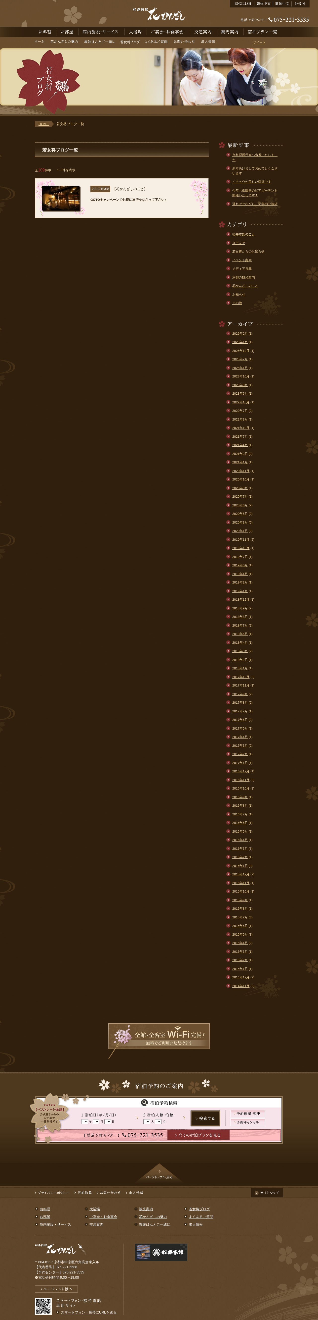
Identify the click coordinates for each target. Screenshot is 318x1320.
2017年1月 (240, 763)
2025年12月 (240, 351)
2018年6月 (240, 634)
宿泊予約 (263, 32)
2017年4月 (240, 737)
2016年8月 (240, 805)
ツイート (259, 42)
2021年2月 (240, 454)
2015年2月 (240, 960)
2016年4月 (240, 840)
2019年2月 (240, 582)
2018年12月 (240, 599)
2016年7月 (240, 814)
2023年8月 (240, 385)
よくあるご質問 (156, 42)
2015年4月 (240, 943)
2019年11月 (240, 539)
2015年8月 (240, 908)
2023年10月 (240, 376)
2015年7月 (240, 917)
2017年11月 (240, 685)
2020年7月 (240, 496)
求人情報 (208, 42)
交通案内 (203, 32)
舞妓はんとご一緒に (100, 42)
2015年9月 (240, 900)
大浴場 (136, 32)
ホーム (41, 42)
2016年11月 (240, 780)
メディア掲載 (242, 268)
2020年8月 (240, 488)
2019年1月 (240, 591)
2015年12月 (240, 874)
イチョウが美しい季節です (251, 182)
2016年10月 (240, 788)
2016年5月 (240, 831)
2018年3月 (240, 651)
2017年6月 (240, 720)
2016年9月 (240, 797)
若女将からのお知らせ (248, 251)
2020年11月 (240, 471)
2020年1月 (240, 531)
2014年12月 (240, 977)
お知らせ (238, 294)
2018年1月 (240, 668)
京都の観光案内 (243, 277)
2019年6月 (240, 565)
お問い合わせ (184, 42)
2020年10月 (240, 479)
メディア (238, 243)
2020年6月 (240, 505)
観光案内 (230, 32)
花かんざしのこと (245, 286)
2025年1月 (240, 368)
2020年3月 (240, 522)
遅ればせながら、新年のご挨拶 (255, 204)
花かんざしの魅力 (64, 42)
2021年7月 (240, 436)
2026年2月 (240, 333)
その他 (237, 303)
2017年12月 (240, 677)
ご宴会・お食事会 (168, 32)
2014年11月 (240, 986)
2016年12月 (240, 771)
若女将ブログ (130, 42)
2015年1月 (240, 969)
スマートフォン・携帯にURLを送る (89, 1312)
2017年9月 (240, 694)
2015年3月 (240, 951)
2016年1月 (240, 866)
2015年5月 (240, 934)
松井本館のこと (243, 234)
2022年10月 (240, 402)
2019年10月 (240, 548)
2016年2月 (240, 857)
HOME (44, 124)
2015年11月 (240, 883)
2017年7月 (240, 711)
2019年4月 (240, 574)
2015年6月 (240, 926)
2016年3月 (240, 848)
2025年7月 (240, 359)
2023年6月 (240, 393)
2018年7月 (240, 625)
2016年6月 (240, 823)
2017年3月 (240, 745)
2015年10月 (240, 891)
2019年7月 (240, 557)
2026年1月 (240, 342)
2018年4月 (240, 642)
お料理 (45, 32)
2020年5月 (240, 514)
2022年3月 (240, 419)
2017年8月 (240, 702)
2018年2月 (240, 660)
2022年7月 (240, 411)
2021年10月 (240, 428)
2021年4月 (240, 445)
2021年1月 (240, 462)
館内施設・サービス (102, 32)
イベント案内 (242, 260)
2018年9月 (240, 608)
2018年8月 (240, 617)
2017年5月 (240, 728)
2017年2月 (240, 754)
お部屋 (67, 32)
